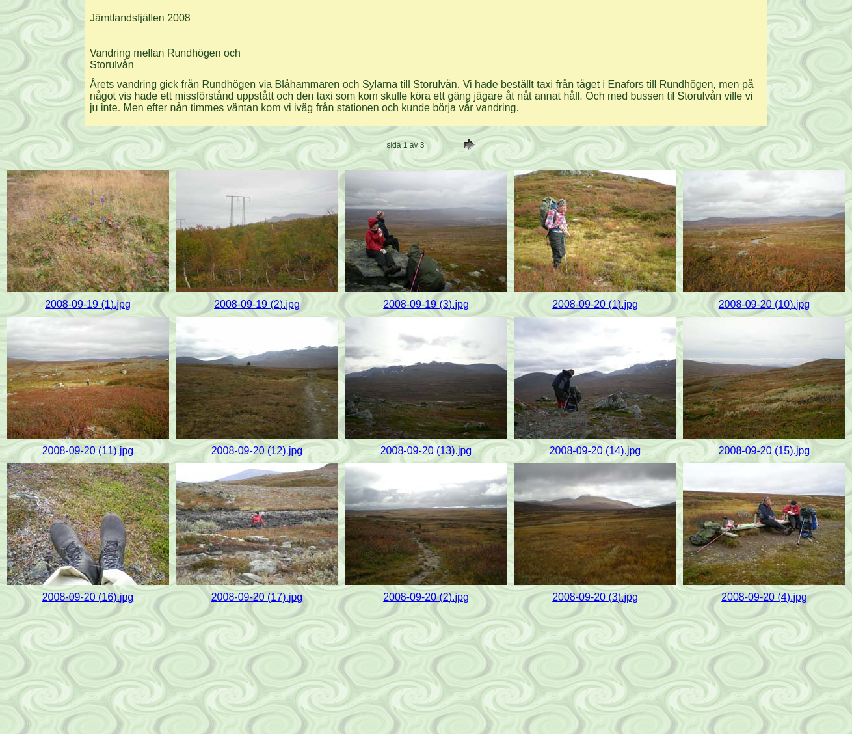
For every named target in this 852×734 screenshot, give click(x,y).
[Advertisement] (524, 35)
